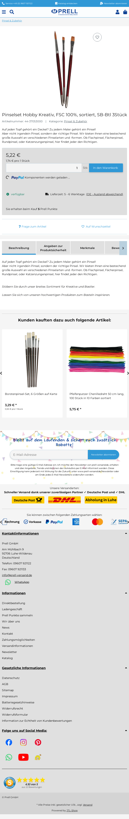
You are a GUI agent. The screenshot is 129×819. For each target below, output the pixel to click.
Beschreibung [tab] (19, 248)
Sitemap (8, 690)
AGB (5, 684)
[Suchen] (12, 12)
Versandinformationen (17, 646)
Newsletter (9, 652)
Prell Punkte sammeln (17, 615)
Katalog (7, 658)
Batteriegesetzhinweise (18, 702)
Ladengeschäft (12, 609)
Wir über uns (11, 621)
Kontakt (7, 633)
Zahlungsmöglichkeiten (18, 640)
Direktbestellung (13, 603)
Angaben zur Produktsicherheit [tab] (53, 248)
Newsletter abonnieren (103, 454)
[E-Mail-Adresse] (49, 454)
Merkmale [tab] (87, 248)
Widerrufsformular (15, 714)
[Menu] (4, 12)
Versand (87, 804)
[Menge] (44, 167)
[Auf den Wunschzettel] (97, 37)
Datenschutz (10, 678)
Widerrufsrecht (12, 708)
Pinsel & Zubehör (75, 121)
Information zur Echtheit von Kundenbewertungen (37, 720)
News (5, 627)
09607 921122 (22, 563)
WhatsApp (22, 582)
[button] (117, 12)
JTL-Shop (72, 810)
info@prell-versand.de (17, 575)
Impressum (10, 696)
